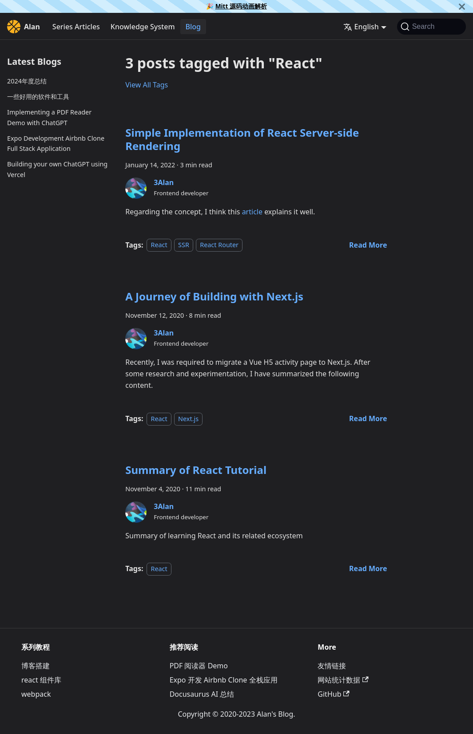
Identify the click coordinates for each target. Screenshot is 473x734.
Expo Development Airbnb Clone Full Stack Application (55, 143)
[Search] (431, 27)
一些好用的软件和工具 (38, 96)
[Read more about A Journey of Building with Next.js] (368, 418)
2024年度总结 (27, 81)
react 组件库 (41, 680)
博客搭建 (35, 666)
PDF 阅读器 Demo (199, 666)
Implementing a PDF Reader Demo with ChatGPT (49, 117)
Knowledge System (143, 27)
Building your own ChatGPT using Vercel (57, 169)
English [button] (361, 27)
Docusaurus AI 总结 (202, 694)
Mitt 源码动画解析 (241, 6)
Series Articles (76, 27)
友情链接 (332, 666)
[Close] (462, 6)
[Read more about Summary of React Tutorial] (368, 568)
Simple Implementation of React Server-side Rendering (242, 139)
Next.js (188, 418)
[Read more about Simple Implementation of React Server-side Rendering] (368, 245)
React (159, 245)
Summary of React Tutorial (195, 469)
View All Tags (146, 85)
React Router (219, 245)
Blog (193, 27)
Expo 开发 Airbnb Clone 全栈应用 (224, 680)
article (252, 212)
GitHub (333, 694)
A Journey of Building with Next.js (214, 296)
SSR (183, 245)
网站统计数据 (343, 680)
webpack (36, 694)
